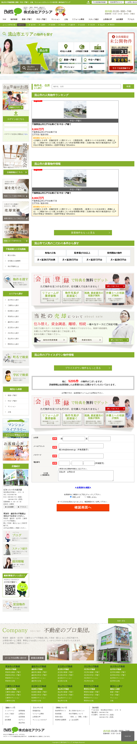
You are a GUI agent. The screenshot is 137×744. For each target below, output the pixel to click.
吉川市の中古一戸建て (118, 675)
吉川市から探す (13, 300)
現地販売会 (36, 711)
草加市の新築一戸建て (13, 672)
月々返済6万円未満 (46, 249)
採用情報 (22, 711)
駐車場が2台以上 (82, 242)
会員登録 (22, 717)
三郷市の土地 (10, 701)
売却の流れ (59, 717)
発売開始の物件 (114, 242)
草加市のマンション (12, 678)
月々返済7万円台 (94, 249)
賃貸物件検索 (99, 2)
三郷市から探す (13, 305)
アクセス (131, 19)
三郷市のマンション (12, 698)
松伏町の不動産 (37, 689)
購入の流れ (12, 255)
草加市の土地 (10, 681)
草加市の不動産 (10, 669)
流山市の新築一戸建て (66, 692)
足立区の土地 (62, 681)
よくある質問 (73, 720)
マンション (55, 19)
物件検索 (14, 19)
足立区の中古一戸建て (66, 675)
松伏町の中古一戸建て (39, 695)
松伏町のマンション (38, 698)
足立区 (82, 25)
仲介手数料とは (13, 266)
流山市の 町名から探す (32, 68)
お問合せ (22, 714)
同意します (75, 489)
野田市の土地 (88, 701)
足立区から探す (13, 327)
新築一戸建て (27, 19)
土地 (66, 19)
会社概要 (119, 19)
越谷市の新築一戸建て (39, 672)
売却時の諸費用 (60, 720)
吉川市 (33, 25)
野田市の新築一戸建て (92, 692)
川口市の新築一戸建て (92, 672)
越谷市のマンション (38, 678)
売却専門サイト (60, 711)
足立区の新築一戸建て (66, 672)
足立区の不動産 (63, 669)
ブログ (7, 717)
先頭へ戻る (121, 621)
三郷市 (43, 25)
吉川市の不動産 (115, 669)
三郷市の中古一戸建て (13, 695)
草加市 (62, 25)
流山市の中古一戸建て (66, 695)
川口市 (92, 25)
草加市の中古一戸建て (13, 675)
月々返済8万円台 (118, 249)
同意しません (91, 489)
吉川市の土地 (115, 681)
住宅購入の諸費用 (14, 261)
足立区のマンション (65, 678)
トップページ (9, 711)
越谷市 (72, 25)
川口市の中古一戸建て (92, 675)
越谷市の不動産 (37, 669)
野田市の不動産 (89, 689)
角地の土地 (50, 242)
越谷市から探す (13, 322)
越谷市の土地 (36, 681)
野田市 (112, 25)
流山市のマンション (65, 698)
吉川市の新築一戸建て (118, 672)
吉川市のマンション (117, 678)
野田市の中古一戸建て (92, 695)
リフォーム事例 (78, 19)
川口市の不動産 (89, 669)
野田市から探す (13, 344)
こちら (25, 138)
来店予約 (22, 723)
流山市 (102, 25)
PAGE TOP (128, 736)
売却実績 (58, 714)
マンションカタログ (40, 720)
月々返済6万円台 (70, 249)
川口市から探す (13, 333)
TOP (4, 19)
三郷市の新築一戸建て (13, 692)
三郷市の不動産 (10, 689)
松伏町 (53, 25)
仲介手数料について (76, 714)
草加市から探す (13, 316)
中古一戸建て (41, 19)
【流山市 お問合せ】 (89, 466)
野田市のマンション (91, 698)
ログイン (21, 25)
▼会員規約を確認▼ (83, 479)
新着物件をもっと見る (83, 222)
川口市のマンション (91, 678)
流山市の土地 (62, 701)
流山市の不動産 (63, 689)
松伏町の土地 (36, 701)
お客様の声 (107, 19)
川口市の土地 (88, 681)
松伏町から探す (13, 311)
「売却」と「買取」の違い (78, 717)
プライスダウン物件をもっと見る (83, 357)
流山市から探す (13, 339)
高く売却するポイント (77, 711)
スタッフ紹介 (94, 19)
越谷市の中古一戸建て (39, 675)
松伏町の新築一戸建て (39, 692)
